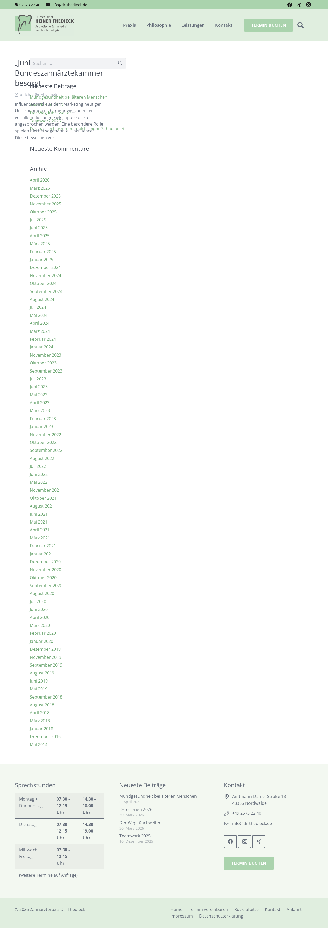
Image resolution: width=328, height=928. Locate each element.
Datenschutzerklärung (221, 916)
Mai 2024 (38, 315)
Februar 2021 (43, 546)
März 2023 (40, 410)
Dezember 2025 (45, 196)
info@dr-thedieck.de (252, 823)
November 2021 (45, 490)
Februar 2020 (43, 633)
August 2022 (42, 458)
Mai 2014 (38, 744)
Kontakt (272, 909)
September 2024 (46, 291)
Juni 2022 (39, 474)
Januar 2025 (41, 259)
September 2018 (46, 697)
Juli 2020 (38, 601)
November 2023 (45, 355)
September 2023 (46, 371)
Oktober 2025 (43, 212)
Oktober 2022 (43, 442)
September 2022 (46, 450)
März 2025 (40, 243)
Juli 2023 (38, 379)
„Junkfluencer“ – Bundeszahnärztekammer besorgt (59, 73)
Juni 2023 (39, 387)
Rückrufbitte (246, 909)
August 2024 (42, 299)
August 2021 (42, 506)
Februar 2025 (43, 252)
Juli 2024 (38, 307)
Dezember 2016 (45, 736)
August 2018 (42, 705)
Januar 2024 (41, 347)
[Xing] (299, 4)
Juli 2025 (38, 220)
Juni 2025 (39, 227)
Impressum (181, 916)
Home (176, 909)
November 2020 (45, 569)
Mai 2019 (38, 689)
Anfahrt (294, 909)
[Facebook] (289, 4)
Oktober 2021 (43, 498)
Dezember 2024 (45, 267)
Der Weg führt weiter (140, 822)
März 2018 (40, 721)
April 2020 (39, 617)
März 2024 (40, 331)
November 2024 (45, 275)
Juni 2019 (39, 681)
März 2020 (40, 625)
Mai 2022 (38, 482)
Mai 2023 (38, 395)
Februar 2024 (43, 339)
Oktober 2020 (43, 578)
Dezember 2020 (45, 562)
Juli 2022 (38, 466)
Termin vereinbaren (208, 909)
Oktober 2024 (43, 283)
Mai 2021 (38, 522)
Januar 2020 (41, 641)
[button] (300, 25)
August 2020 (42, 593)
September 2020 (46, 585)
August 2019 (42, 673)
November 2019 (45, 657)
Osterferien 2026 (135, 809)
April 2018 (39, 713)
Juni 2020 (39, 609)
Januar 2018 (41, 729)
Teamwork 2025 (135, 836)
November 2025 (45, 204)
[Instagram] (308, 4)
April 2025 (39, 236)
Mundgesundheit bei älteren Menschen (158, 796)
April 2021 (39, 530)
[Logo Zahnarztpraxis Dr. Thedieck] (44, 25)
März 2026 (40, 188)
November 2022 (45, 434)
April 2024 (39, 323)
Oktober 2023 (43, 363)
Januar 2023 (41, 426)
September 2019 (46, 665)
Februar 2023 (43, 418)
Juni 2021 (39, 514)
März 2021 (40, 538)
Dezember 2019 (45, 649)
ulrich (25, 94)
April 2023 (39, 403)
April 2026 (39, 180)
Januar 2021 (41, 554)
